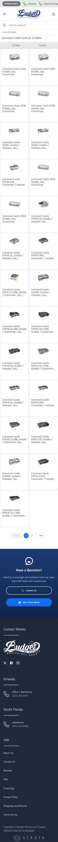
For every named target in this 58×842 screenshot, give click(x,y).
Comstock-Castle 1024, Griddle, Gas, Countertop (14, 71)
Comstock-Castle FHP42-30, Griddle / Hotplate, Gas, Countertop (41, 439)
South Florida (48, 4)
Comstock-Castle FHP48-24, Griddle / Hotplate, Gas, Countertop (13, 402)
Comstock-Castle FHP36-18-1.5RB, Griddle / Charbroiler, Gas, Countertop (42, 329)
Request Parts (11, 3)
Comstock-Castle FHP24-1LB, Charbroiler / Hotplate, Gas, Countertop (14, 182)
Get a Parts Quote (29, 602)
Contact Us (29, 590)
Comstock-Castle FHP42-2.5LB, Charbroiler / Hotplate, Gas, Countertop (43, 476)
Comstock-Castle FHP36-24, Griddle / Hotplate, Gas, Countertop (13, 255)
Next (41, 535)
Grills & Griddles (9, 32)
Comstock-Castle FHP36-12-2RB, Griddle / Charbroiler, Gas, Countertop (14, 439)
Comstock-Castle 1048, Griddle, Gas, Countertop (43, 182)
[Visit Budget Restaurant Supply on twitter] (5, 662)
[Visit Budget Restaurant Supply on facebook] (11, 662)
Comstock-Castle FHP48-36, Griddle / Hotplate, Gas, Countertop (13, 366)
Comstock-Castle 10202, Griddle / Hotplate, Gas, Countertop (40, 145)
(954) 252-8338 (20, 726)
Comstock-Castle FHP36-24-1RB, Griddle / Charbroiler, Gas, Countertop (14, 329)
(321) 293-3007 (20, 695)
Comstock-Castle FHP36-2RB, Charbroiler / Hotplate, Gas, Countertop (43, 255)
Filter (16, 45)
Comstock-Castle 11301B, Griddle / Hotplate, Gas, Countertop (11, 476)
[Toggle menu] (4, 14)
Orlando (29, 4)
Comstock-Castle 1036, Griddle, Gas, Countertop (14, 108)
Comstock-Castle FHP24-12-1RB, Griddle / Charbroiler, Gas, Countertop (14, 292)
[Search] (29, 25)
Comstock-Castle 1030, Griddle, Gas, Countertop (43, 108)
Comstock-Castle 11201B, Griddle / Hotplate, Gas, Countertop (40, 292)
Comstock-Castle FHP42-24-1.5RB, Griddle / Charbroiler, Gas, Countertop (42, 366)
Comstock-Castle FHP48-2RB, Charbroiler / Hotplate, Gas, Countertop (43, 402)
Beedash (29, 830)
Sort (42, 45)
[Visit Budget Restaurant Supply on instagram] (18, 662)
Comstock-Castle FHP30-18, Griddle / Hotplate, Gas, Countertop (41, 219)
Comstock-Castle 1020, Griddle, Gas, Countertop (43, 71)
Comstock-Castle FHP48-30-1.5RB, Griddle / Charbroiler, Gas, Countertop (13, 513)
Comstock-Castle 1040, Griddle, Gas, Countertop (14, 219)
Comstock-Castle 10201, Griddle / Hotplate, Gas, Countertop (11, 145)
